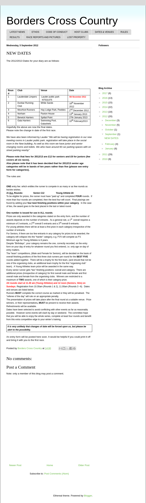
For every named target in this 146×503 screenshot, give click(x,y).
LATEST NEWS (17, 32)
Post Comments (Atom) (56, 473)
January (109, 148)
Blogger (88, 495)
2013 (105, 111)
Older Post (83, 465)
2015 (105, 102)
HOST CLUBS (81, 32)
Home (50, 465)
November (111, 125)
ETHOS (35, 32)
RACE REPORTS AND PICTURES (43, 37)
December (111, 120)
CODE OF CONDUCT (57, 32)
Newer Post (15, 465)
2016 (105, 98)
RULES (124, 32)
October (109, 129)
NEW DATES (111, 138)
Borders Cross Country (62, 21)
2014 (105, 107)
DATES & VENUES (104, 32)
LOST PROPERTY (76, 37)
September (111, 134)
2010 (105, 159)
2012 (105, 116)
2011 (105, 154)
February (110, 144)
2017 (105, 93)
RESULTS (15, 37)
